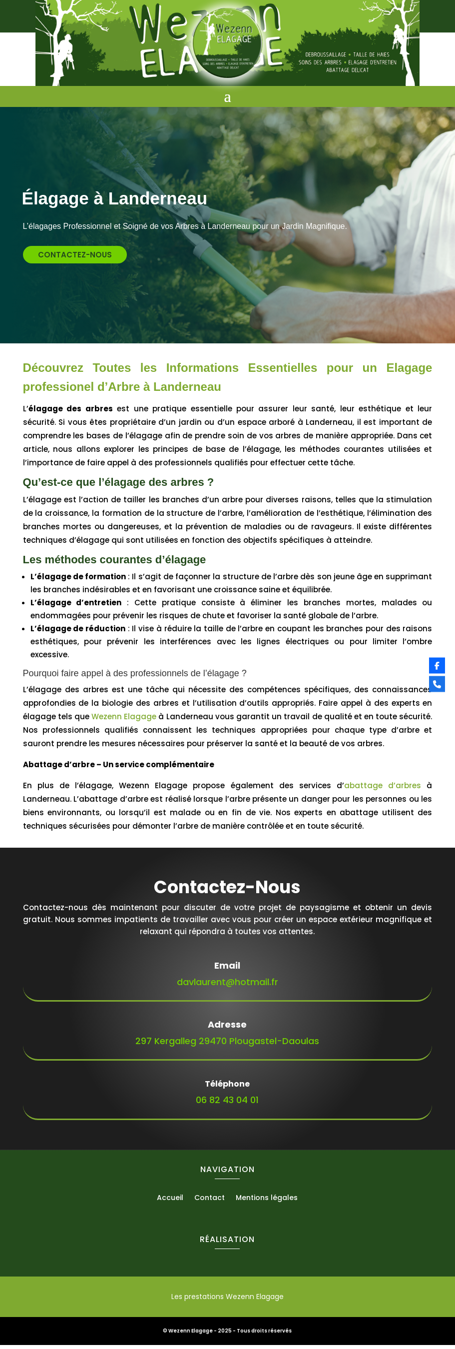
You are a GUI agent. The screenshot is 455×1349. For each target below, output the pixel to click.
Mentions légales (267, 1202)
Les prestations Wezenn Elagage (227, 1301)
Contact (209, 1202)
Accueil (170, 1202)
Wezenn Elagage (123, 720)
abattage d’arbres (382, 789)
